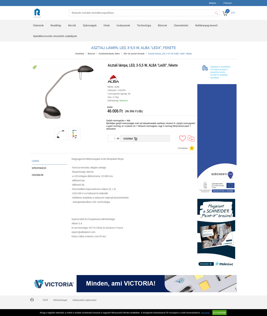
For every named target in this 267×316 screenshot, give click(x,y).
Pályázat (227, 3)
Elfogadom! (219, 312)
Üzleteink (38, 25)
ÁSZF (45, 300)
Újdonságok (90, 25)
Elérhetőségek (60, 300)
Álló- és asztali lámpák (134, 53)
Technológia (144, 25)
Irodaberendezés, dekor (109, 53)
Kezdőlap (56, 25)
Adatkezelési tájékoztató (84, 300)
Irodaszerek (123, 25)
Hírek (107, 25)
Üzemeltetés (181, 25)
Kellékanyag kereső (206, 25)
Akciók (72, 25)
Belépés (212, 3)
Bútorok (162, 25)
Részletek (205, 312)
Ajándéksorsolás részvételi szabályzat (55, 36)
